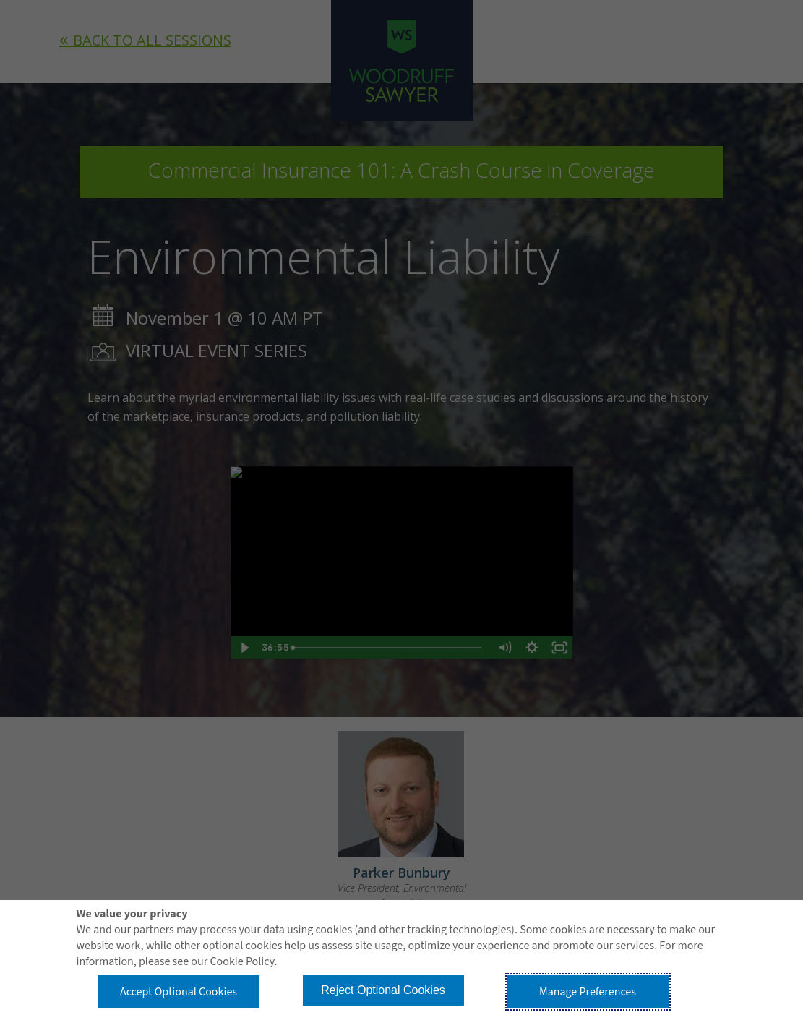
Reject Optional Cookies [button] (383, 990)
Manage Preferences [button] (587, 992)
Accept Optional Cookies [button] (178, 992)
